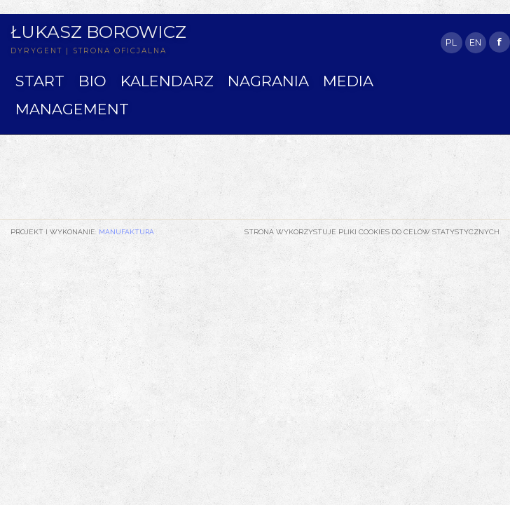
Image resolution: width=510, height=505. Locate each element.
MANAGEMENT (72, 109)
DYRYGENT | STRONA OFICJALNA (89, 50)
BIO (92, 81)
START (39, 81)
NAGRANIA (268, 81)
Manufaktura (126, 231)
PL (451, 42)
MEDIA (348, 81)
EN (475, 42)
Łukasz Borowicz (98, 31)
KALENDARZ (167, 81)
